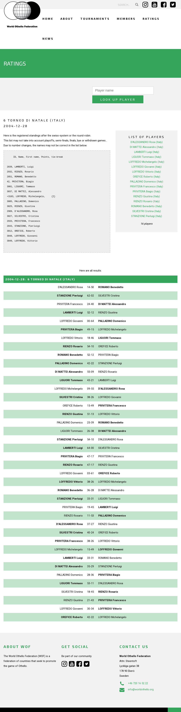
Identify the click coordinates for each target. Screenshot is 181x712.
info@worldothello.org (136, 680)
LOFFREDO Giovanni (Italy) (147, 158)
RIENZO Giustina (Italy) (146, 187)
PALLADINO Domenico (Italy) (146, 172)
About (66, 18)
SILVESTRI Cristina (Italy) (146, 202)
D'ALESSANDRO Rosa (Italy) (147, 133)
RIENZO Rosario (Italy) (147, 192)
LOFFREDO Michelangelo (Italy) (146, 153)
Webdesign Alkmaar (25, 705)
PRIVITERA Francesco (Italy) (146, 177)
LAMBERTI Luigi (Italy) (146, 143)
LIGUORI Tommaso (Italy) (146, 148)
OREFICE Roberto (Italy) (146, 167)
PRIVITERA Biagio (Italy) (146, 182)
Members (126, 18)
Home (47, 18)
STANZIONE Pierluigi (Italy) (146, 207)
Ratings (151, 18)
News (48, 38)
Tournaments (95, 18)
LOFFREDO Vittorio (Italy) (146, 162)
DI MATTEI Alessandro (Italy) (146, 138)
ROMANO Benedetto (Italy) (146, 197)
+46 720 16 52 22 (133, 674)
